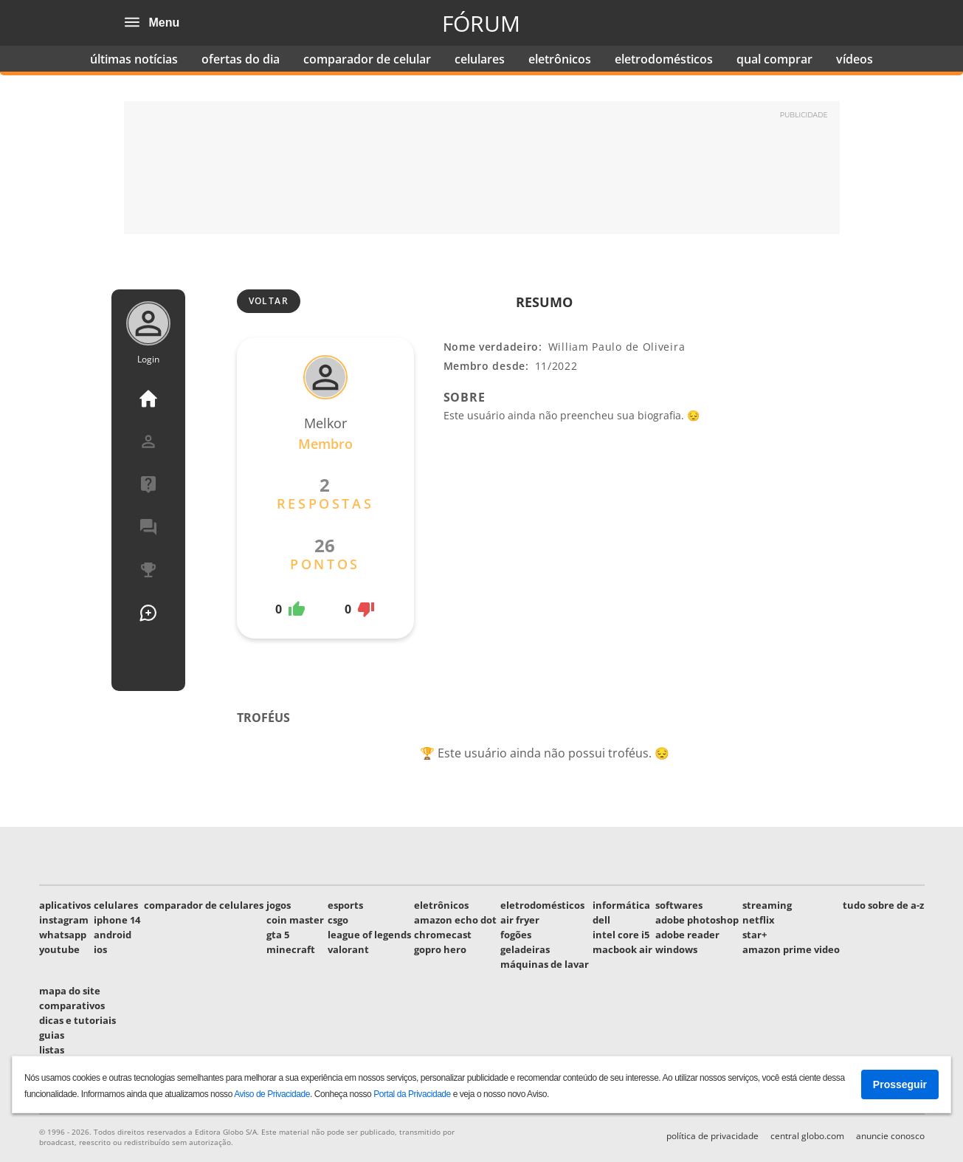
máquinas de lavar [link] (544, 964)
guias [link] (51, 1035)
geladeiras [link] (525, 949)
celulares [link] (480, 59)
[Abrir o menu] (132, 23)
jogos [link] (278, 905)
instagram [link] (64, 919)
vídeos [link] (854, 59)
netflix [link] (758, 919)
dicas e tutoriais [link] (77, 1020)
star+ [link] (754, 934)
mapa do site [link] (69, 990)
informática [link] (621, 905)
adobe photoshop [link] (697, 919)
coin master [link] (295, 919)
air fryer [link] (519, 919)
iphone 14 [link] (117, 919)
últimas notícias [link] (134, 59)
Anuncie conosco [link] (890, 1136)
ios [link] (100, 949)
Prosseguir (900, 1084)
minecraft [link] (290, 949)
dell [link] (601, 919)
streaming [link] (767, 905)
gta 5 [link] (277, 934)
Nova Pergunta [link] (148, 613)
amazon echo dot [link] (455, 919)
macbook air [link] (622, 949)
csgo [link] (338, 919)
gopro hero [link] (440, 949)
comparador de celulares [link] (203, 905)
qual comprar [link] (774, 59)
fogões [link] (515, 934)
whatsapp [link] (62, 934)
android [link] (112, 934)
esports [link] (345, 905)
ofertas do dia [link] (240, 59)
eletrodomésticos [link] (664, 59)
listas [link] (51, 1049)
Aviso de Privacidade (272, 1094)
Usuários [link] (148, 655)
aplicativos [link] (65, 905)
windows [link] (676, 949)
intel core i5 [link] (621, 934)
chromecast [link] (443, 934)
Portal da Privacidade (412, 1094)
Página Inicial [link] (148, 398)
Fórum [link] (481, 23)
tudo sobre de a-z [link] (883, 905)
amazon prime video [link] (791, 949)
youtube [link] (59, 949)
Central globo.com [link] (807, 1136)
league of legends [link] (369, 934)
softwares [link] (679, 905)
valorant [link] (348, 949)
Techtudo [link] (728, 23)
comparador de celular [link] (367, 59)
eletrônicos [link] (559, 59)
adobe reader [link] (687, 934)
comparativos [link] (72, 1005)
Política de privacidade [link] (712, 1136)
